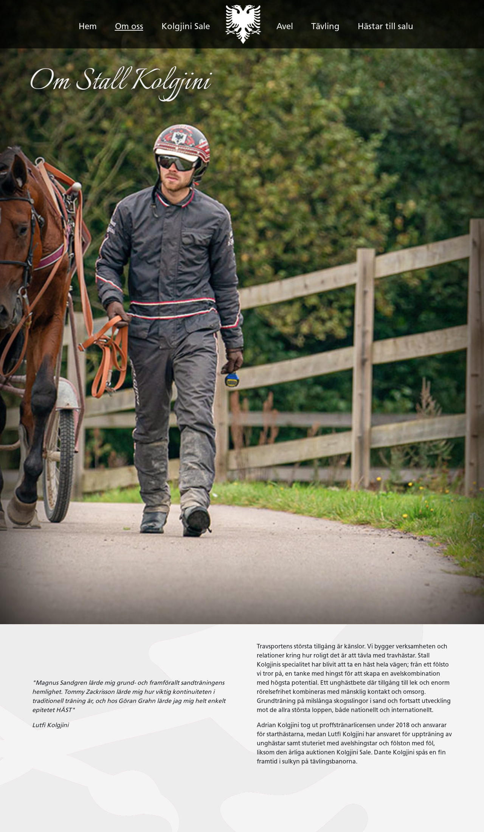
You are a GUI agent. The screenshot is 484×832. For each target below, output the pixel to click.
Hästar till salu (385, 27)
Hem (92, 17)
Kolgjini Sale (185, 27)
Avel (284, 27)
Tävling (325, 27)
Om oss (129, 27)
